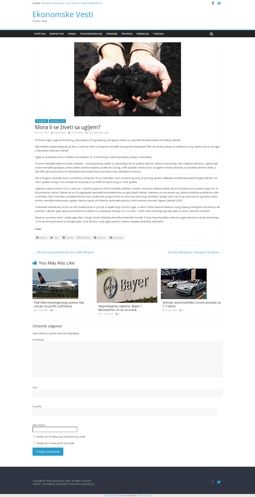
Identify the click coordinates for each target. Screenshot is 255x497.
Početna (40, 33)
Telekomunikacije (91, 33)
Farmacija (142, 33)
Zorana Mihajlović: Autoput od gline (195, 252)
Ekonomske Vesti (62, 14)
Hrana (72, 33)
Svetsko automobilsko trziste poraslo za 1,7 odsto (191, 304)
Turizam (158, 33)
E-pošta (37, 406)
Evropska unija (57, 121)
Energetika (57, 33)
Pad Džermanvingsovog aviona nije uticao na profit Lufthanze (59, 304)
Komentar (38, 339)
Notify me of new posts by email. (55, 443)
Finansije (112, 33)
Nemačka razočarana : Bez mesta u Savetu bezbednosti (71, 3)
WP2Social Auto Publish (114, 495)
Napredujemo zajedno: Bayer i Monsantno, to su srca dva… (120, 308)
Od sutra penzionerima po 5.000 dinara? (63, 252)
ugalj (106, 132)
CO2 (90, 132)
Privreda (127, 33)
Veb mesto (38, 425)
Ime (34, 387)
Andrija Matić (59, 132)
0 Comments (75, 132)
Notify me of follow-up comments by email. (61, 436)
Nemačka (98, 132)
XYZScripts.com (144, 495)
